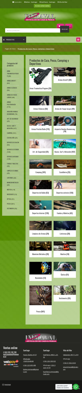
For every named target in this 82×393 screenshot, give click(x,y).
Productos (8, 39)
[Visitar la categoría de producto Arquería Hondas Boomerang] (65, 124)
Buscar (65, 29)
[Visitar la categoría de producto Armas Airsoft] (65, 74)
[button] (78, 39)
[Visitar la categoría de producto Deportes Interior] (40, 207)
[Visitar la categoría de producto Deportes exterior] (65, 187)
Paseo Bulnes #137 (30, 355)
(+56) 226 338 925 (49, 361)
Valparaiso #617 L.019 (70, 355)
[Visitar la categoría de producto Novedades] (40, 271)
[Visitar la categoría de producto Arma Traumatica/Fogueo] (40, 78)
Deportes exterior (13, 149)
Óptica (9, 199)
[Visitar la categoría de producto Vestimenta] (65, 293)
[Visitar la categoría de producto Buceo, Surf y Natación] (65, 146)
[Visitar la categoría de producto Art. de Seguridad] (40, 146)
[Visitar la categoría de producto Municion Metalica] (40, 248)
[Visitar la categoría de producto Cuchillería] (65, 166)
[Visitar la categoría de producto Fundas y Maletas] (65, 207)
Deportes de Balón (13, 142)
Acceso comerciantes (42, 6)
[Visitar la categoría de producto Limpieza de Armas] (40, 228)
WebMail (8, 385)
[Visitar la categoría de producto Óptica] (65, 269)
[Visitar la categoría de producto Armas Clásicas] (40, 103)
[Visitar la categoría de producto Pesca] (40, 299)
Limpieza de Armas (12, 171)
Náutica (9, 189)
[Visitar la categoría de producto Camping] (40, 166)
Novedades (10, 194)
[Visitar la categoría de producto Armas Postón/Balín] (40, 123)
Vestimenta (10, 208)
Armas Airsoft (11, 81)
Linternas (10, 178)
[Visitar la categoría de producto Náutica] (65, 248)
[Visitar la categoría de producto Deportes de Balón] (40, 187)
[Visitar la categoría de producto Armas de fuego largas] (65, 103)
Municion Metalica (12, 182)
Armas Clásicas (12, 88)
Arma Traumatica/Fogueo (13, 73)
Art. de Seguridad (12, 119)
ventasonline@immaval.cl (11, 355)
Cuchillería (10, 138)
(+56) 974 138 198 (9, 352)
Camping (9, 133)
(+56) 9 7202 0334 (69, 363)
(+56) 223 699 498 (29, 365)
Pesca (9, 204)
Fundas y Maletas (12, 163)
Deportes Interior (12, 156)
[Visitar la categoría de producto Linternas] (65, 228)
